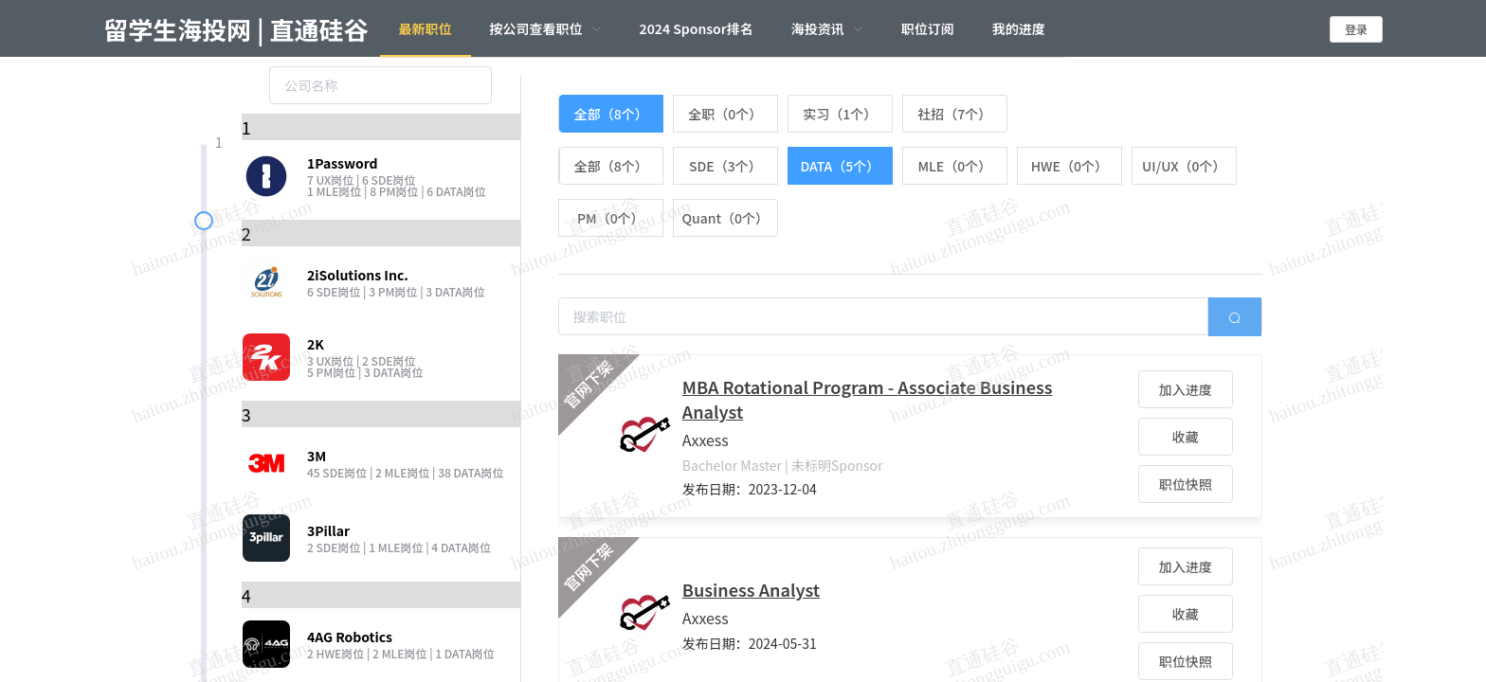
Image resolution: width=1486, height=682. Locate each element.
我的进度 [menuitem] (1018, 28)
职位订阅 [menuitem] (927, 28)
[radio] (610, 114)
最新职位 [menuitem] (425, 28)
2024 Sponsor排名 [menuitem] (696, 28)
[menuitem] (546, 28)
